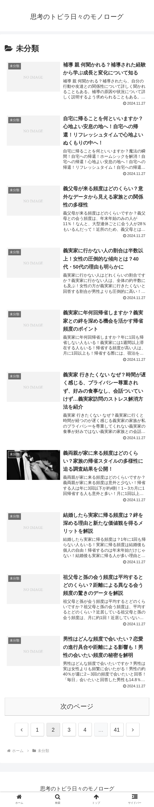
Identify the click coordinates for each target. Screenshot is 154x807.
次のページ (77, 707)
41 (117, 731)
